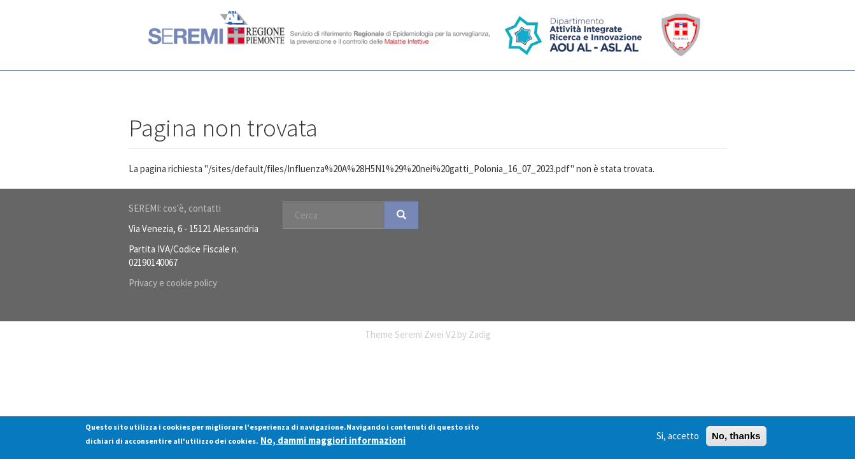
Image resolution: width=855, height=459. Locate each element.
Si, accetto (677, 436)
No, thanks (736, 436)
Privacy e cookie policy (173, 283)
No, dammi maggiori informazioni (333, 440)
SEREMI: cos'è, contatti (175, 208)
